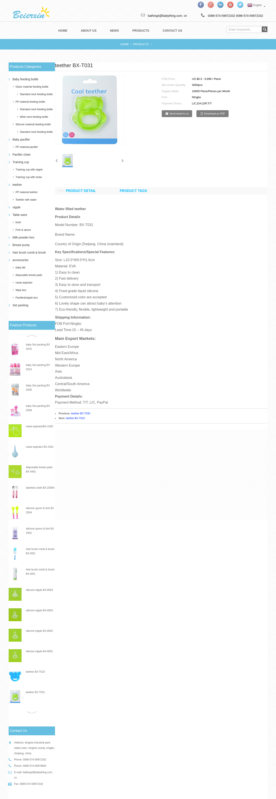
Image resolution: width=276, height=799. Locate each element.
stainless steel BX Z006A (40, 487)
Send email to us (179, 113)
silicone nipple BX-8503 (39, 610)
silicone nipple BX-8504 (39, 590)
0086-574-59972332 (249, 15)
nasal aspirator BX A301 (40, 446)
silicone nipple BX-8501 (39, 651)
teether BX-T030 (80, 413)
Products (141, 44)
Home (125, 44)
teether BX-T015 (35, 671)
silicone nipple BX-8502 (39, 630)
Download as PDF (214, 113)
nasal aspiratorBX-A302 (39, 426)
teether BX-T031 (35, 692)
